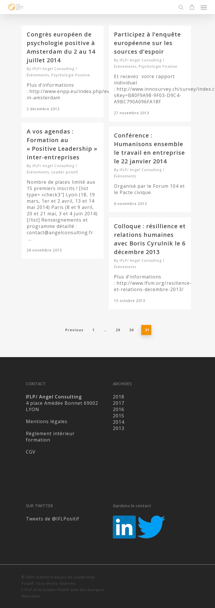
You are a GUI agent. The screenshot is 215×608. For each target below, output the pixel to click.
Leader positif (64, 172)
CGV (31, 452)
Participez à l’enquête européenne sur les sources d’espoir (147, 42)
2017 (118, 403)
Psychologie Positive (70, 75)
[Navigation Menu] (204, 7)
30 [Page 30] (131, 330)
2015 (118, 416)
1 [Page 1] (93, 330)
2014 (118, 422)
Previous (74, 330)
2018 (118, 397)
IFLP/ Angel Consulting (53, 68)
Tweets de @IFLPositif (52, 519)
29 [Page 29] (118, 330)
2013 (118, 428)
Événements (38, 75)
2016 (118, 409)
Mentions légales (46, 421)
